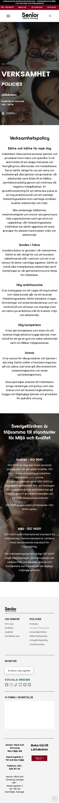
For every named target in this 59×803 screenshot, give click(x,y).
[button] (10, 16)
